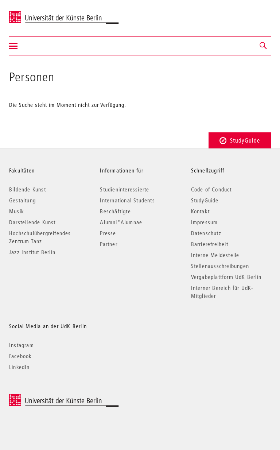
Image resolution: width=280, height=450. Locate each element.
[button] (263, 46)
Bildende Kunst (27, 189)
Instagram (21, 345)
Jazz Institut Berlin (32, 252)
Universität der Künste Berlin (37, 13)
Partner (108, 244)
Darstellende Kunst (32, 222)
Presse (108, 233)
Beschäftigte (115, 211)
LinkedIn (19, 367)
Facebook (20, 356)
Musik (16, 211)
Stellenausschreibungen (220, 265)
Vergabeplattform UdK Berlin (226, 276)
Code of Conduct (211, 189)
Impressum (204, 222)
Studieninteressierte (124, 189)
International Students (127, 200)
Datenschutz (206, 233)
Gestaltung (22, 200)
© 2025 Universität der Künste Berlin (47, 397)
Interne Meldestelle (215, 255)
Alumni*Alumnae (121, 222)
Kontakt (200, 211)
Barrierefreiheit (209, 244)
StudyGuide (239, 140)
